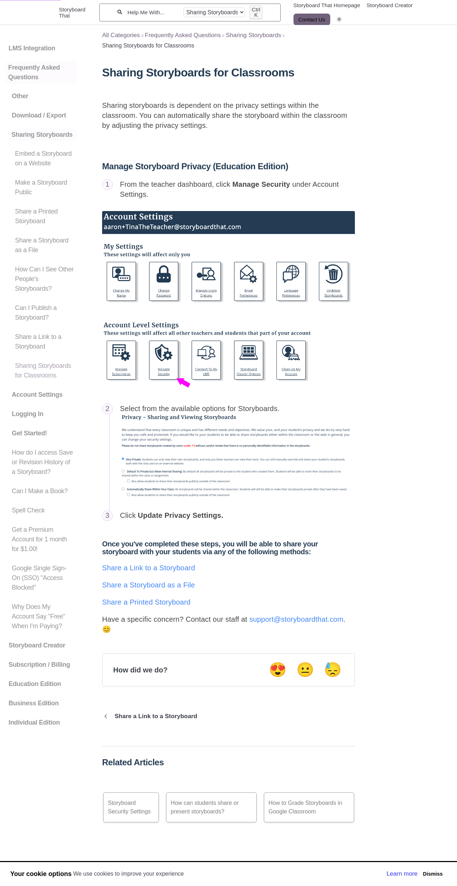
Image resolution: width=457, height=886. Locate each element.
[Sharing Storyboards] (253, 35)
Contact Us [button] (311, 19)
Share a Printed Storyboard (146, 602)
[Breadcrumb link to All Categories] (121, 35)
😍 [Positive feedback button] (278, 669)
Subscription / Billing (39, 664)
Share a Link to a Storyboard (148, 568)
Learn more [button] (402, 873)
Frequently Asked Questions (34, 72)
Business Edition (34, 703)
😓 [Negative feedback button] (333, 669)
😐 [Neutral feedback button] (305, 669)
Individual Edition (34, 722)
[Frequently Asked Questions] (183, 35)
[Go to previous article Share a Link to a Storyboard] (152, 716)
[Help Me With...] (153, 12)
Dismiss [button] (432, 874)
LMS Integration (32, 48)
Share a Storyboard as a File (148, 585)
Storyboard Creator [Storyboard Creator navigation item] (390, 5)
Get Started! (29, 433)
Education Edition (35, 683)
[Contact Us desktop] (312, 19)
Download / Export (39, 115)
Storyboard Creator (37, 645)
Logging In (27, 413)
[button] (339, 19)
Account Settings (37, 394)
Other (20, 96)
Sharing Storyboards (41, 134)
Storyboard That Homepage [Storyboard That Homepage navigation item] (326, 5)
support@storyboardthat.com (296, 619)
